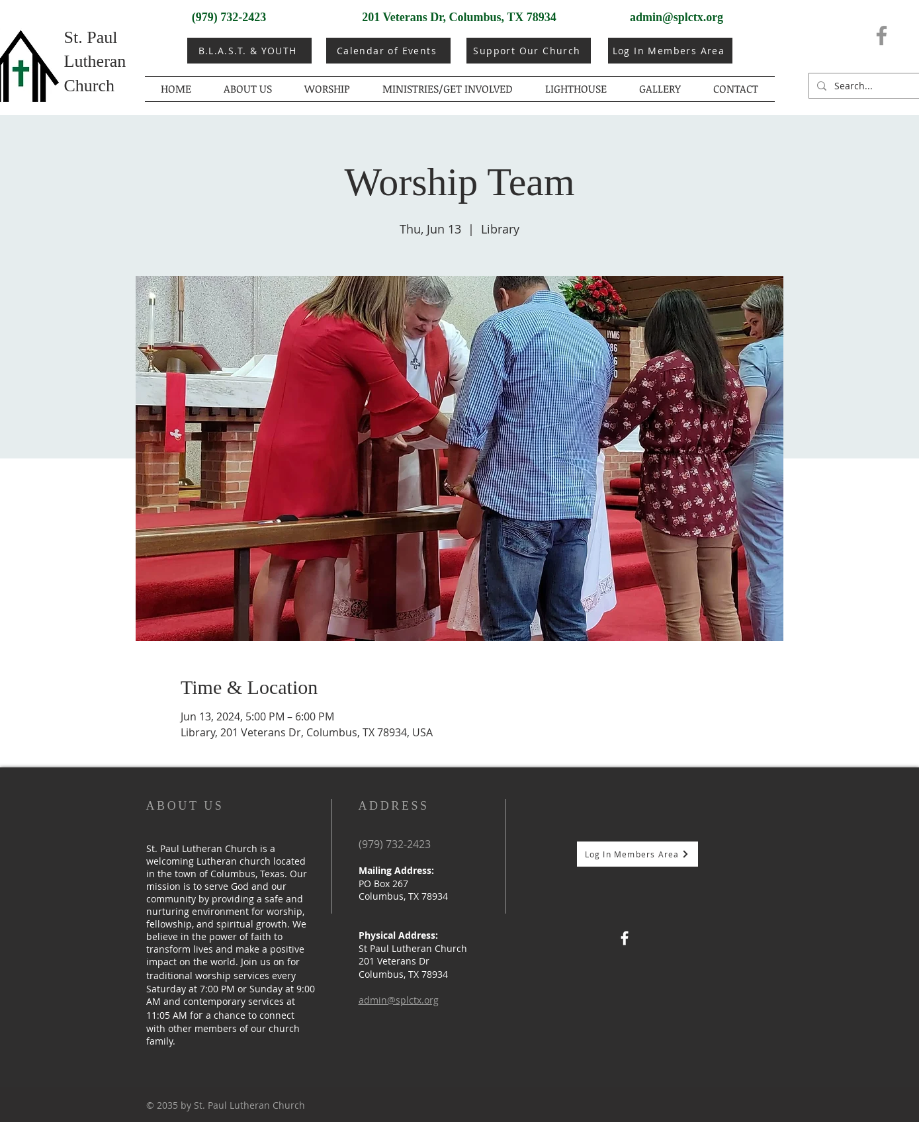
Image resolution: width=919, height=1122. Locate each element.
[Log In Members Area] (670, 51)
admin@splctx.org (676, 17)
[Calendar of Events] (388, 51)
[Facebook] (882, 35)
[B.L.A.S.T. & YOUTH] (249, 51)
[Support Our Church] (528, 51)
